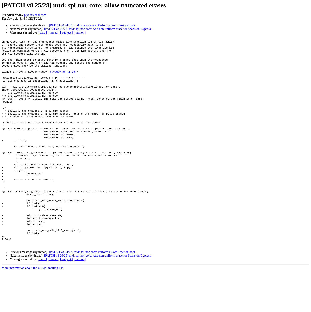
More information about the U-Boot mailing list (32, 308)
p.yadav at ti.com (35, 15)
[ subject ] (66, 32)
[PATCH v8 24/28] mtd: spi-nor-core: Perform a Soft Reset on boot (92, 25)
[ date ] (42, 32)
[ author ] (80, 32)
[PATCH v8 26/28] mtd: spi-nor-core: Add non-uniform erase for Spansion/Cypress (97, 29)
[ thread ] (53, 32)
